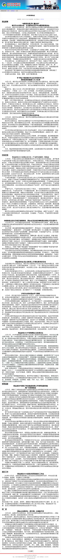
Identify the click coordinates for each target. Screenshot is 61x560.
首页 (8, 10)
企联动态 (13, 10)
